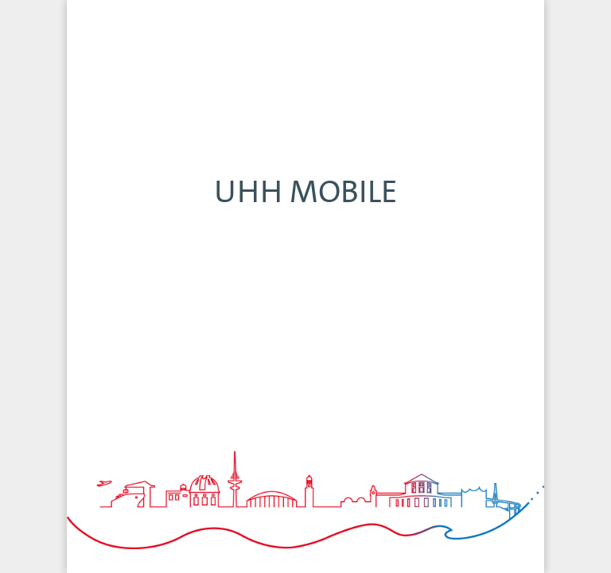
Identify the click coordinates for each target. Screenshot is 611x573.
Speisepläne (496, 542)
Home (114, 542)
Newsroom (305, 542)
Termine (401, 542)
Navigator (210, 542)
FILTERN (514, 19)
